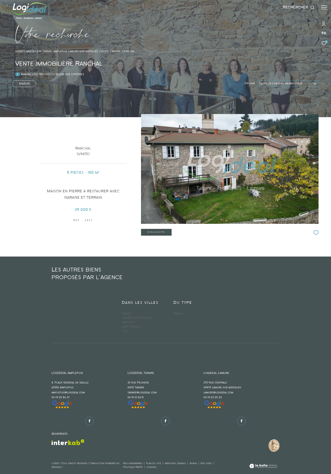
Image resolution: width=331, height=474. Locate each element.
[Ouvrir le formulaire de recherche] (299, 7)
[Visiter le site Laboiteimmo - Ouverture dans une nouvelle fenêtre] (263, 466)
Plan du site (154, 463)
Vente (105, 51)
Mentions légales (176, 463)
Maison (24, 84)
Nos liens (207, 463)
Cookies (151, 467)
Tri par (250, 83)
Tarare (126, 314)
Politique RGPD (133, 467)
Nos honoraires (132, 463)
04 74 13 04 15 (136, 397)
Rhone (116, 51)
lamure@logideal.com (218, 393)
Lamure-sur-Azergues (136, 318)
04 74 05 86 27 (60, 397)
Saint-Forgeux (131, 327)
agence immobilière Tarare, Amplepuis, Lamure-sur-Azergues (56, 51)
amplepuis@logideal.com (68, 393)
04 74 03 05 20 (212, 397)
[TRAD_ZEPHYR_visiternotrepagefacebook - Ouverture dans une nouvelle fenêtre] (89, 421)
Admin (194, 463)
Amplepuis (128, 322)
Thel (125, 331)
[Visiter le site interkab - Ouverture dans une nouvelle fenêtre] (68, 442)
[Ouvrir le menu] (324, 7)
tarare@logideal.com (142, 393)
